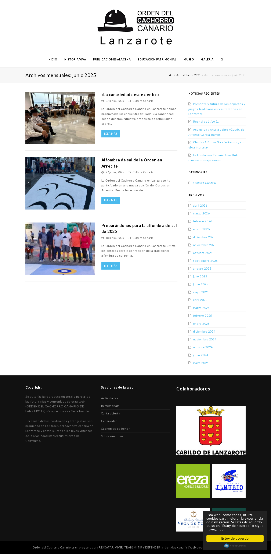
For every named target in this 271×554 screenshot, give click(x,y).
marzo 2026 (201, 213)
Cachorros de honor (115, 428)
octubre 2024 (203, 347)
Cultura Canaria (143, 100)
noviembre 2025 (205, 245)
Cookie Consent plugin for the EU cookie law (235, 545)
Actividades (109, 398)
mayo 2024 (201, 363)
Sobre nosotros (112, 436)
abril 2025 (200, 300)
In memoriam (110, 405)
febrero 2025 (202, 315)
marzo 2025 (201, 307)
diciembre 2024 (204, 331)
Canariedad (109, 421)
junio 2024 (200, 355)
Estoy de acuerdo (235, 538)
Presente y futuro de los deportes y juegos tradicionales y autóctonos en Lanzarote (217, 109)
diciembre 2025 (204, 237)
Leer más (111, 133)
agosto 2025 (202, 268)
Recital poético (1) (206, 121)
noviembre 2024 (205, 339)
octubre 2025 (203, 253)
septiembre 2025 (205, 260)
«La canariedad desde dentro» (130, 94)
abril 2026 (200, 205)
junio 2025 (200, 284)
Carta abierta (110, 413)
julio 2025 (200, 276)
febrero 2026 (202, 221)
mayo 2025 (201, 292)
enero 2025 (201, 323)
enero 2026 (201, 229)
